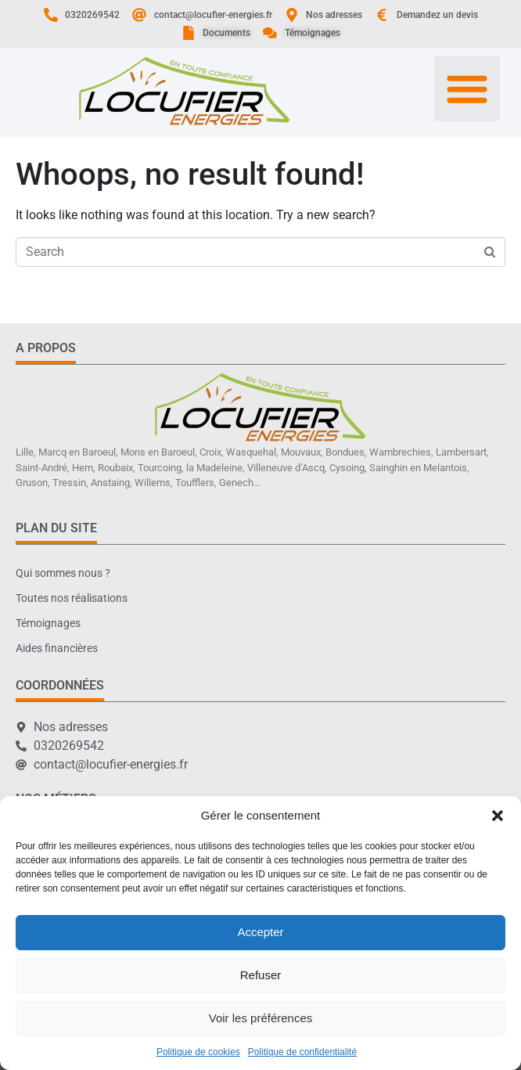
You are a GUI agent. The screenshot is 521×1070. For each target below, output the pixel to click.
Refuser (261, 975)
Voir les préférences (261, 1018)
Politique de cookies (198, 1052)
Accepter (260, 932)
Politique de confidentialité (302, 1052)
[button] (497, 815)
